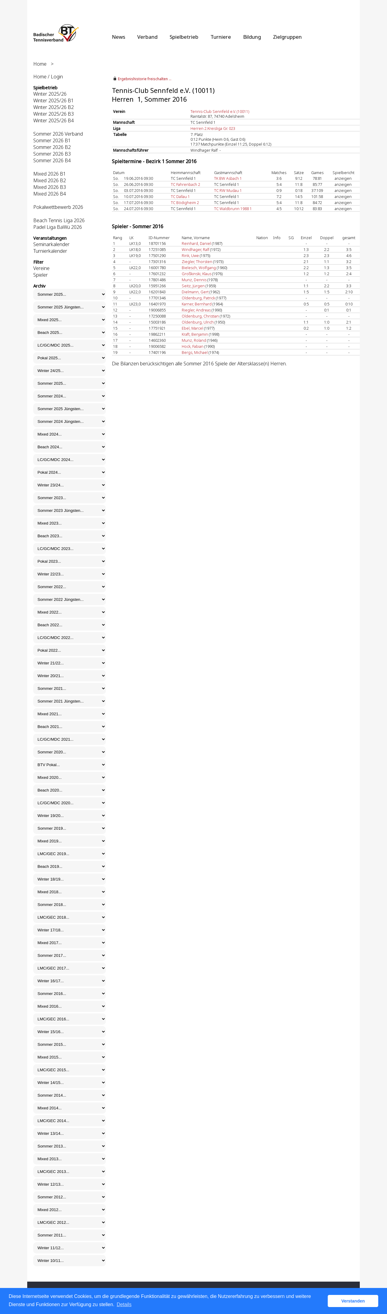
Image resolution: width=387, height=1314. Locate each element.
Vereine (41, 268)
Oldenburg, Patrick (198, 298)
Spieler (40, 275)
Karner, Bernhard (197, 304)
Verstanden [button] (353, 1301)
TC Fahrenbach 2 (185, 184)
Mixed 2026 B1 (49, 173)
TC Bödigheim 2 (185, 202)
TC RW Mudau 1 (228, 190)
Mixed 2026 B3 (49, 187)
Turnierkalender (50, 251)
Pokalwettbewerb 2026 (58, 207)
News (118, 36)
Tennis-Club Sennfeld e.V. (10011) (219, 111)
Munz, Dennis (194, 279)
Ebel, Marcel (192, 328)
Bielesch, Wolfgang (199, 267)
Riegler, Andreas (196, 310)
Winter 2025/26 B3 (53, 113)
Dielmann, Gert (195, 292)
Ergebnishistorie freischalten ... (144, 78)
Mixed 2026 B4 (49, 193)
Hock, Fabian (192, 346)
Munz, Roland (194, 340)
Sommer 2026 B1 (52, 140)
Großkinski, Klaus (196, 273)
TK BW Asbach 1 (228, 178)
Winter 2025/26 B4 (53, 120)
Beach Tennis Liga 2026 (59, 220)
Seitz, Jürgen (193, 285)
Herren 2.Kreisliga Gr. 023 (212, 128)
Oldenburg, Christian (200, 316)
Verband (147, 36)
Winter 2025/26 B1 (53, 100)
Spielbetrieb (184, 36)
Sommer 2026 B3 (52, 153)
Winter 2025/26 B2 (53, 107)
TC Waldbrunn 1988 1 (233, 208)
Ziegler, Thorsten (197, 261)
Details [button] (124, 1304)
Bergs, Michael (195, 352)
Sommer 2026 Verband (58, 133)
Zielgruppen (287, 36)
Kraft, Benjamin (195, 334)
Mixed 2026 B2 (49, 180)
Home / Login (48, 76)
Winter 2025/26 (50, 94)
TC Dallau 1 (180, 196)
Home (40, 64)
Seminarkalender (51, 244)
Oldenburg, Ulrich (198, 322)
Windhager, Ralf (195, 249)
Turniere (220, 36)
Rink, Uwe (190, 255)
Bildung (252, 36)
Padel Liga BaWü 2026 (57, 227)
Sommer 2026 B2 (52, 147)
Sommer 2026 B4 (52, 160)
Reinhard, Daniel (196, 243)
